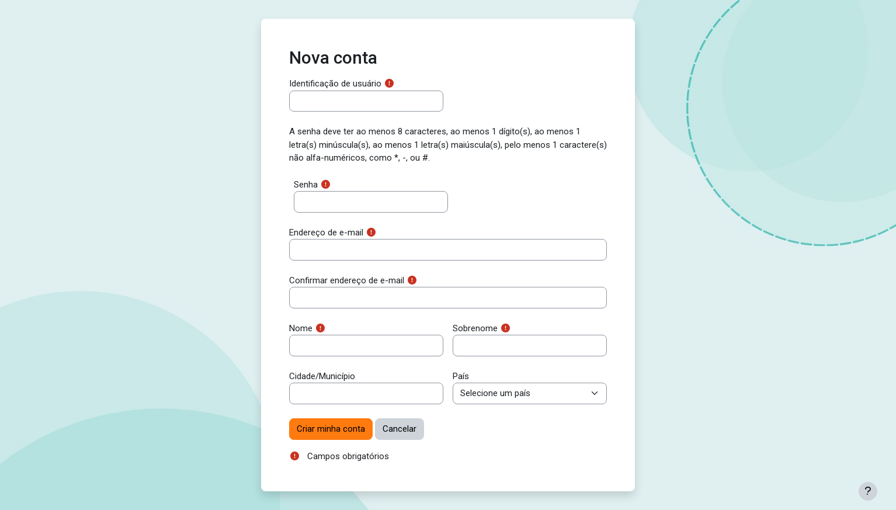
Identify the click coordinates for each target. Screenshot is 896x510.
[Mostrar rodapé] (868, 491)
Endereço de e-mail (326, 232)
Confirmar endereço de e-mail (346, 280)
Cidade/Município (322, 376)
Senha (306, 184)
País (461, 376)
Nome (300, 328)
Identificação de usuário (335, 83)
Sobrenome (475, 328)
